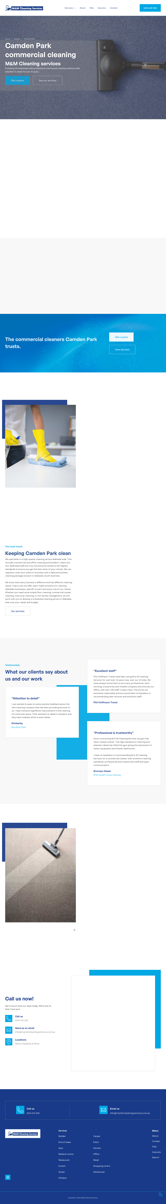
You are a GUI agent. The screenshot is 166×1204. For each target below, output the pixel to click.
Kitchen (97, 1148)
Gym (60, 1148)
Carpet (96, 1136)
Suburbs (102, 8)
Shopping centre (101, 1166)
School (61, 1166)
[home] (26, 8)
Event (96, 1142)
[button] (70, 8)
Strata (61, 1172)
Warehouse (99, 1172)
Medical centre (66, 1154)
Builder (62, 1136)
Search (155, 1157)
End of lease (64, 1142)
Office (96, 1154)
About (82, 8)
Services (69, 8)
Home (7, 39)
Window (62, 1178)
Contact (113, 8)
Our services (17, 611)
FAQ (92, 8)
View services (122, 349)
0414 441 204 (150, 7)
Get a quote (17, 79)
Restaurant (64, 1160)
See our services (47, 79)
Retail (96, 1160)
